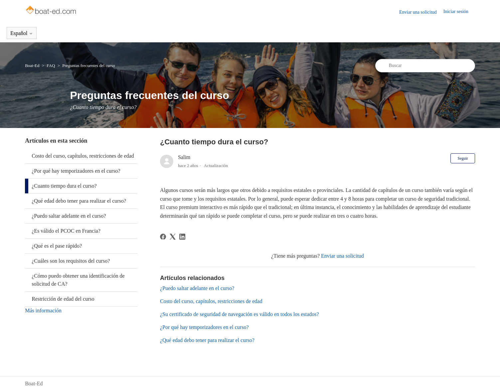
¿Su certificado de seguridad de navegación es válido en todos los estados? (239, 314)
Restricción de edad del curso (63, 299)
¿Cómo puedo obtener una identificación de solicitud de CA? (78, 280)
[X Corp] (173, 237)
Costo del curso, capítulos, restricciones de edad (83, 156)
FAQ (51, 65)
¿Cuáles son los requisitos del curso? (71, 261)
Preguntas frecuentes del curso (88, 65)
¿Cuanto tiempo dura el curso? (64, 186)
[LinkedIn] (182, 237)
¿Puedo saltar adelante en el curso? (69, 216)
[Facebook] (163, 237)
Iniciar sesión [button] (455, 11)
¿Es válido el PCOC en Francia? (66, 231)
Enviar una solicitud (418, 12)
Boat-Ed (32, 65)
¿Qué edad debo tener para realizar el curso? (79, 201)
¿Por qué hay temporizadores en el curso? (76, 171)
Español (21, 33)
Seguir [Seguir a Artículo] (462, 158)
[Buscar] (425, 65)
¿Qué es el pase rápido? (57, 246)
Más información (43, 310)
